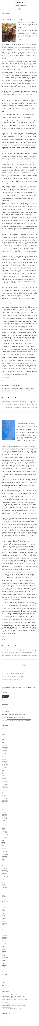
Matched (6, 409)
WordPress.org (4, 986)
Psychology (32, 402)
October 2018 (4, 803)
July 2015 (3, 860)
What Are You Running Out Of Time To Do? (10, 674)
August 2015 (4, 859)
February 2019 (4, 797)
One (23, 655)
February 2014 (4, 887)
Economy (3, 920)
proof (36, 655)
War (2, 971)
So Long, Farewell (5, 1002)
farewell (19, 405)
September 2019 (5, 787)
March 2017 (4, 829)
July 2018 (3, 806)
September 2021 (5, 754)
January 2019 (4, 798)
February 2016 (4, 849)
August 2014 (4, 877)
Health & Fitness (5, 935)
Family (34, 401)
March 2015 (4, 867)
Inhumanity (4, 938)
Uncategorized (18, 404)
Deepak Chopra (32, 652)
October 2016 (4, 837)
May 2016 (3, 845)
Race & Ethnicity (5, 957)
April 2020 (3, 776)
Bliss (24, 649)
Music (3, 948)
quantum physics (5, 657)
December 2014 (5, 871)
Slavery (3, 963)
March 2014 (4, 885)
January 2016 (4, 851)
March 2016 (4, 848)
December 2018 (5, 800)
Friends (3, 402)
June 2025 (3, 737)
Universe (19, 657)
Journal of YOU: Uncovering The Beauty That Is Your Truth (13, 390)
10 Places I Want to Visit (6, 1007)
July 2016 (3, 842)
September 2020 (5, 768)
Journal (21, 653)
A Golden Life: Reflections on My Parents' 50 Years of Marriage (14, 1005)
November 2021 (5, 751)
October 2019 (4, 786)
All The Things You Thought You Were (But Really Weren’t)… (13, 676)
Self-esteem (11, 650)
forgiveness (23, 405)
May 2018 (3, 809)
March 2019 (4, 795)
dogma (5, 653)
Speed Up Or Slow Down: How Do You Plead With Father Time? (14, 673)
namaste (14, 409)
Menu (19, 8)
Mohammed (7, 655)
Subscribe (5, 696)
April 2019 (3, 793)
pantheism (32, 655)
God (8, 653)
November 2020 (5, 765)
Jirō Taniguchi (9, 407)
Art (2, 898)
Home (35, 405)
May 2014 (3, 882)
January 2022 (4, 750)
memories (10, 409)
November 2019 (5, 784)
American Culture (5, 896)
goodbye (27, 405)
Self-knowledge (10, 404)
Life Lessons (23, 402)
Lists (2, 944)
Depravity (3, 915)
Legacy (19, 402)
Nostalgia (18, 409)
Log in (3, 982)
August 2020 (4, 770)
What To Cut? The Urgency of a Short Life (9, 678)
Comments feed (5, 985)
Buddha (14, 652)
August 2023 (4, 742)
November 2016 (5, 835)
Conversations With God (24, 652)
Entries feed (4, 983)
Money (3, 946)
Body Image (4, 906)
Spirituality (22, 650)
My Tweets (4, 1016)
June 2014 (3, 881)
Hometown (4, 407)
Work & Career (4, 974)
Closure (15, 405)
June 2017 (3, 825)
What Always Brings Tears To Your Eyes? (17, 717)
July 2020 (3, 772)
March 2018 (4, 812)
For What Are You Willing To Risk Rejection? (10, 679)
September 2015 (5, 857)
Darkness (3, 912)
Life (29, 653)
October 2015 (4, 856)
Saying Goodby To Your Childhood (12, 19)
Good (3, 930)
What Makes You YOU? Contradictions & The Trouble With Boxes (14, 999)
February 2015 (4, 868)
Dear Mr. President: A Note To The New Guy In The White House (14, 1000)
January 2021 (4, 762)
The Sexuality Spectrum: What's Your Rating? (10, 994)
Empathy (3, 921)
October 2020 (4, 767)
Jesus (18, 653)
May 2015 (3, 863)
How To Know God (13, 653)
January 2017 (4, 832)
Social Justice (4, 965)
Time (14, 404)
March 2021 (4, 759)
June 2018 (3, 807)
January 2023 (4, 745)
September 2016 (5, 839)
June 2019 (3, 790)
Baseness (3, 902)
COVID (3, 909)
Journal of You (19, 3)
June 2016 (3, 843)
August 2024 (4, 739)
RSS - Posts (4, 728)
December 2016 (5, 834)
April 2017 (3, 828)
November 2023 (5, 740)
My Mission (4, 949)
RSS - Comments (5, 730)
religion (10, 657)
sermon (15, 657)
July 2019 (3, 789)
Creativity (3, 910)
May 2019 (3, 792)
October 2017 (4, 818)
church (17, 652)
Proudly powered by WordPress (7, 1023)
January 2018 (4, 815)
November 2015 (5, 854)
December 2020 (5, 764)
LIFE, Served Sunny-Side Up (7, 1004)
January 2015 (4, 870)
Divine (3, 653)
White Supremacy (5, 972)
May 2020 (3, 775)
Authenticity (16, 401)
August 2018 (4, 804)
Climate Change (5, 907)
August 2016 (4, 840)
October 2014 (4, 874)
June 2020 (3, 773)
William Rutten (4, 720)
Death (27, 401)
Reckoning (22, 409)
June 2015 (3, 862)
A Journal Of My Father (30, 404)
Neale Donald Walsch (18, 655)
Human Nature (4, 937)
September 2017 (5, 820)
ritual (13, 657)
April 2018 (3, 811)
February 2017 (4, 831)
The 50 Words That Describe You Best (9, 997)
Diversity (30, 401)
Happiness (11, 402)
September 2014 (5, 876)
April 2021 (3, 758)
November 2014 (5, 873)
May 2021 (3, 756)
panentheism (27, 655)
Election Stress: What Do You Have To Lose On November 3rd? (19, 719)
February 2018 (4, 814)
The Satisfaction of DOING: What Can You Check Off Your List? (14, 1008)
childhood (12, 405)
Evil (2, 926)
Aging (12, 401)
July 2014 (3, 879)
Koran (24, 653)
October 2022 (4, 748)
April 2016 (3, 846)
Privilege (27, 402)
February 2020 (4, 779)
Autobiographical (22, 401)
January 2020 (4, 781)
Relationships (4, 404)
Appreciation (7, 405)
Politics (7, 650)
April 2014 (3, 884)
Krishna (26, 653)
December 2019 (5, 782)
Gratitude (7, 402)
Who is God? (5, 417)
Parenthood (4, 951)
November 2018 (5, 801)
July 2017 (3, 823)
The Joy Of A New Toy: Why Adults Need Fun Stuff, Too (19, 720)
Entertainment (4, 923)
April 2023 (3, 744)
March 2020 (4, 778)
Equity (3, 924)
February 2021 (4, 761)
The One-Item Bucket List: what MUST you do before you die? (13, 996)
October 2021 (4, 753)
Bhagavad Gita (7, 652)
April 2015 (3, 865)
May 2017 (3, 826)
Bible (11, 652)
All (35, 650)
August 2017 (4, 821)
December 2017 (5, 817)
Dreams (3, 918)
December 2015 (5, 853)
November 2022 (5, 747)
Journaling (15, 402)
